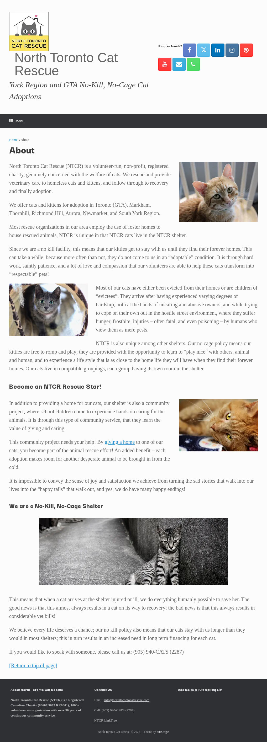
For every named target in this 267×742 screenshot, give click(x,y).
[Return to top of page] (33, 665)
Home (13, 140)
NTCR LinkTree (105, 720)
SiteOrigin (163, 731)
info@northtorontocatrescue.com (126, 700)
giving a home (120, 442)
